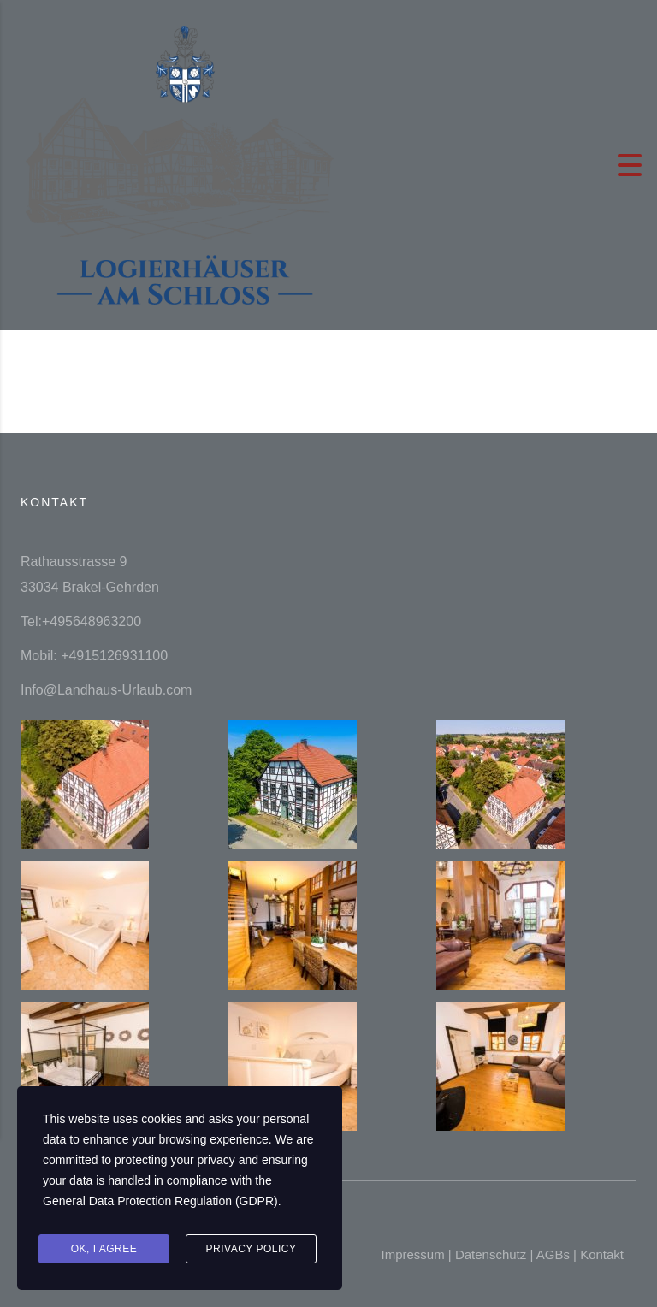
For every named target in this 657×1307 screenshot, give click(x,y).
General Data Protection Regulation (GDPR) (160, 1203)
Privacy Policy (251, 1250)
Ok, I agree (104, 1250)
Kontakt (602, 1254)
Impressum (412, 1254)
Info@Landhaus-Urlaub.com (106, 690)
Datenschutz (490, 1254)
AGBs (553, 1254)
